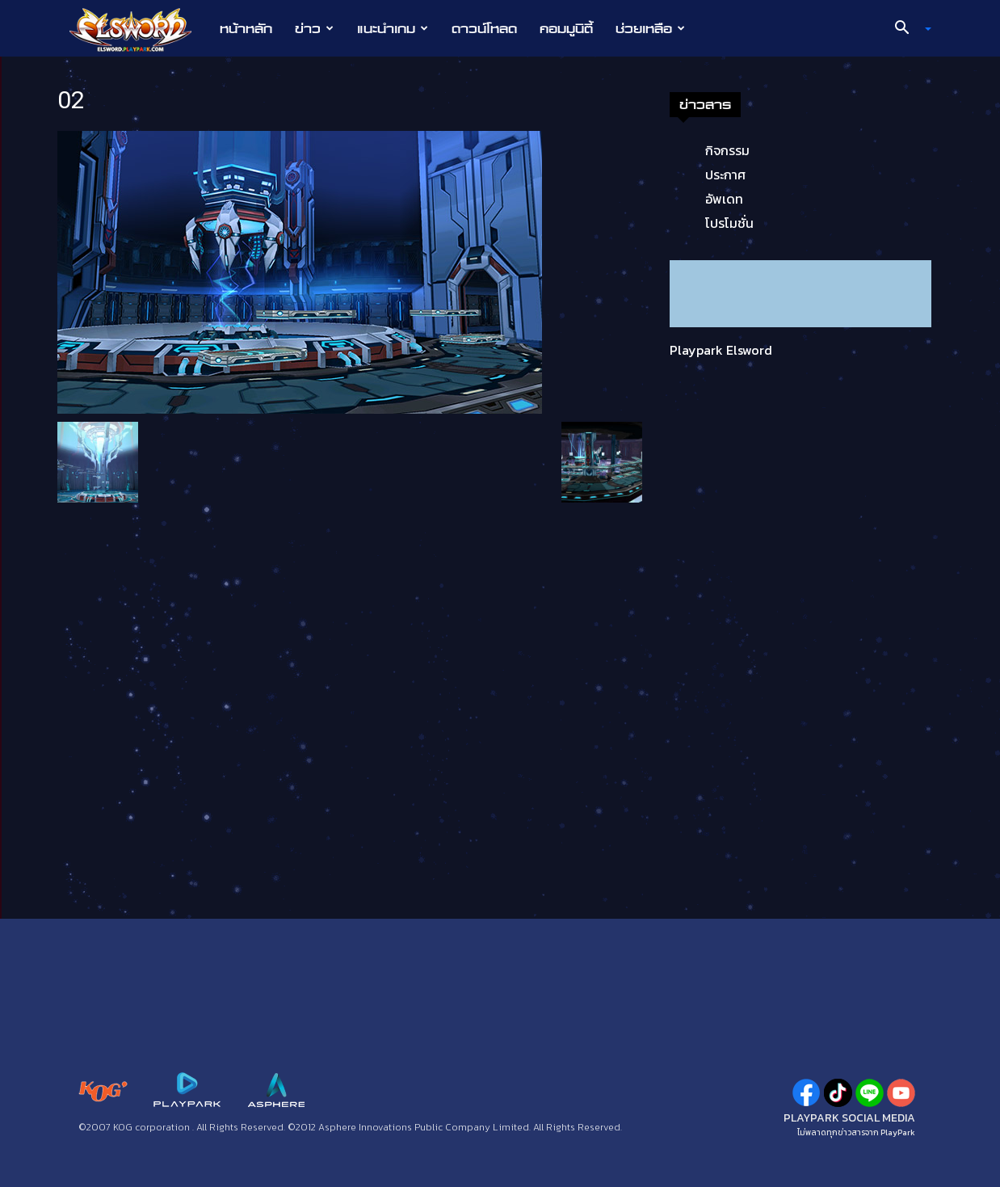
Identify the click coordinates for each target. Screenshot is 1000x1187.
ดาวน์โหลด (484, 28)
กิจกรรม (727, 150)
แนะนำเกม (392, 28)
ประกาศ (725, 174)
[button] (907, 29)
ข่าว (314, 28)
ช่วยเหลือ (650, 28)
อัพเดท (724, 198)
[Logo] (138, 29)
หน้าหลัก (246, 28)
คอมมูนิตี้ (566, 28)
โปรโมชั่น (729, 223)
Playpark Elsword (721, 350)
